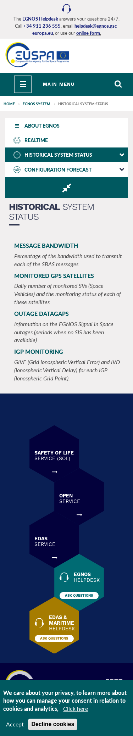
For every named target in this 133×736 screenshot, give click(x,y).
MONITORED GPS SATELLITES (54, 275)
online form (88, 33)
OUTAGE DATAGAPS (41, 313)
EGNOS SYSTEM (36, 104)
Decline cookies (52, 724)
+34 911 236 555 (42, 26)
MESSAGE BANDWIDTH (46, 245)
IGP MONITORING (38, 351)
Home (9, 104)
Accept (15, 724)
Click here (75, 709)
